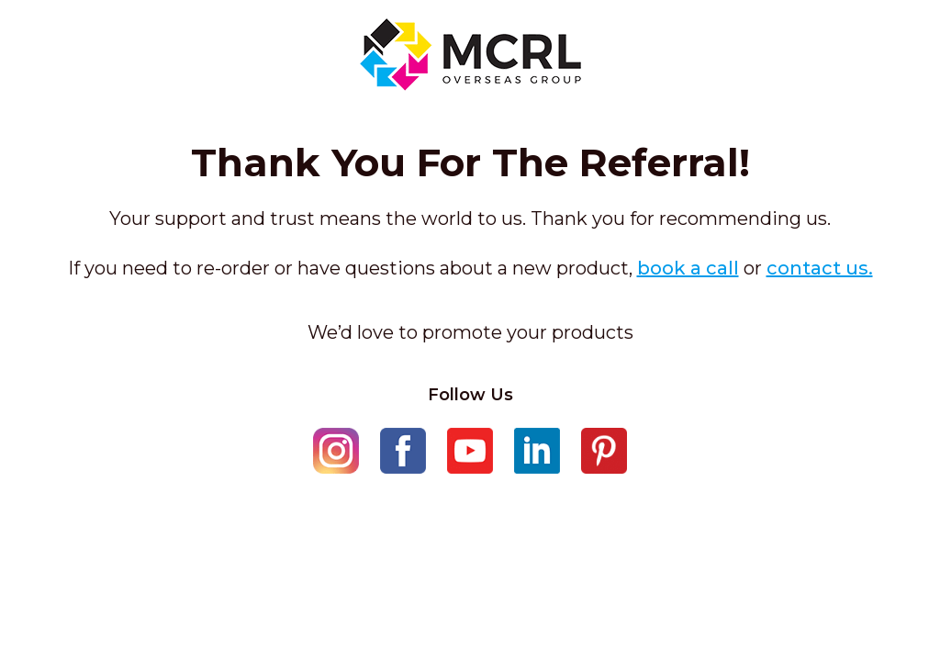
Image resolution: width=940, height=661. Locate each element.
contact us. (820, 268)
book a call (688, 268)
